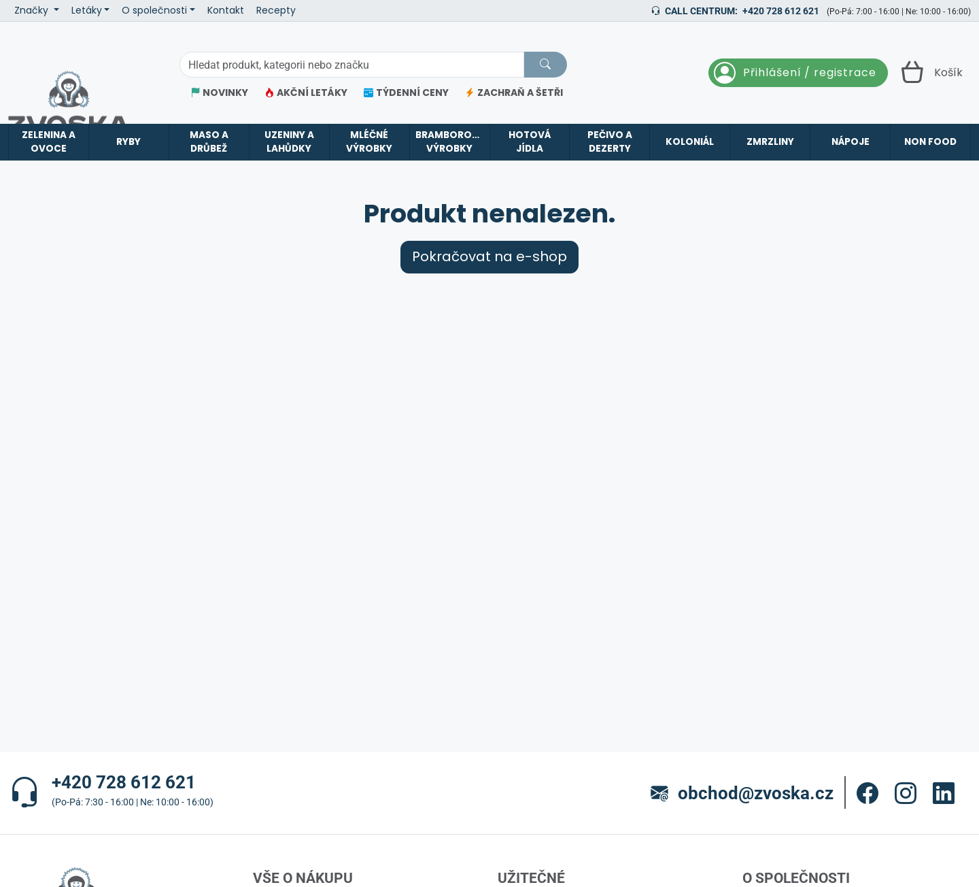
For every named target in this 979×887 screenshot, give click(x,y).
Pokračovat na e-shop (489, 257)
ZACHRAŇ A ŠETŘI (514, 92)
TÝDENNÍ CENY (406, 92)
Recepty (276, 10)
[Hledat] (545, 65)
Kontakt (225, 10)
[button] (867, 793)
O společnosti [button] (154, 10)
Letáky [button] (86, 10)
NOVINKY (219, 92)
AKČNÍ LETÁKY (305, 92)
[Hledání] (351, 65)
